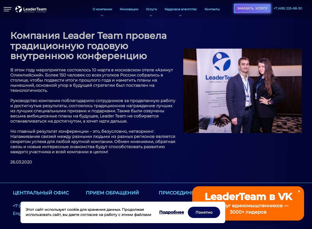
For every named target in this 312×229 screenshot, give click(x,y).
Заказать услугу (252, 8)
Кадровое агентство (181, 9)
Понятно (204, 212)
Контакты (212, 9)
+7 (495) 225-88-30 (287, 8)
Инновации (129, 9)
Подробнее (171, 212)
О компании (102, 9)
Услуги (151, 9)
